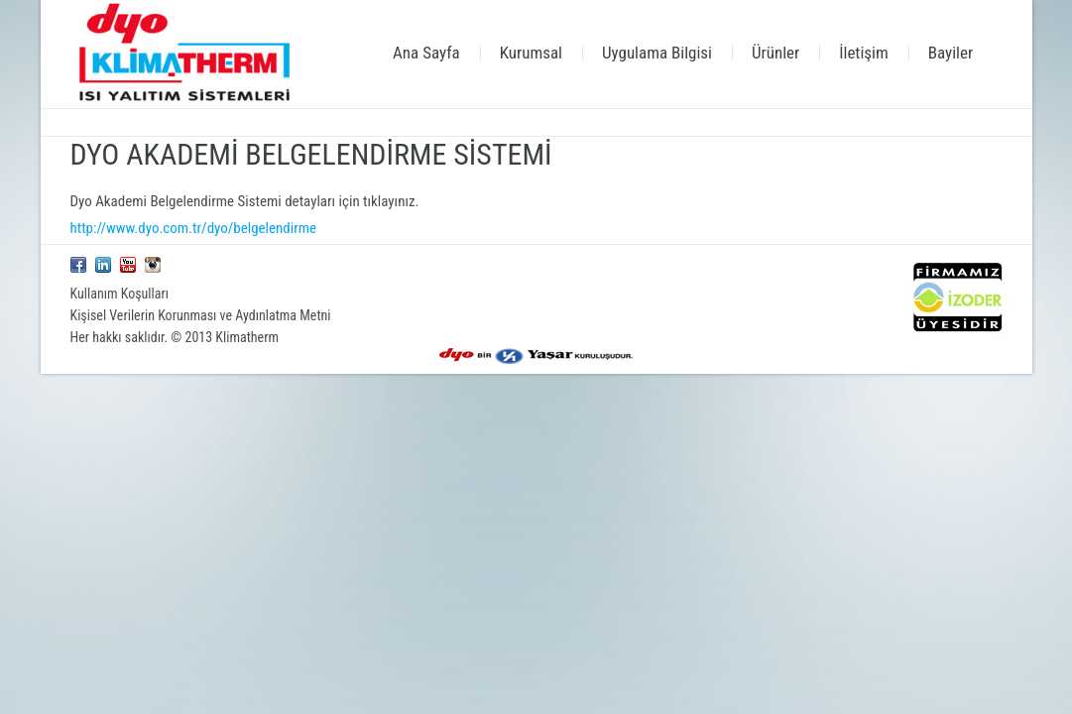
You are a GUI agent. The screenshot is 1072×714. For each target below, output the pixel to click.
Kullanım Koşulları (120, 293)
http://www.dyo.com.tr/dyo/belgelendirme (193, 228)
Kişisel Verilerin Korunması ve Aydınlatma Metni (200, 315)
